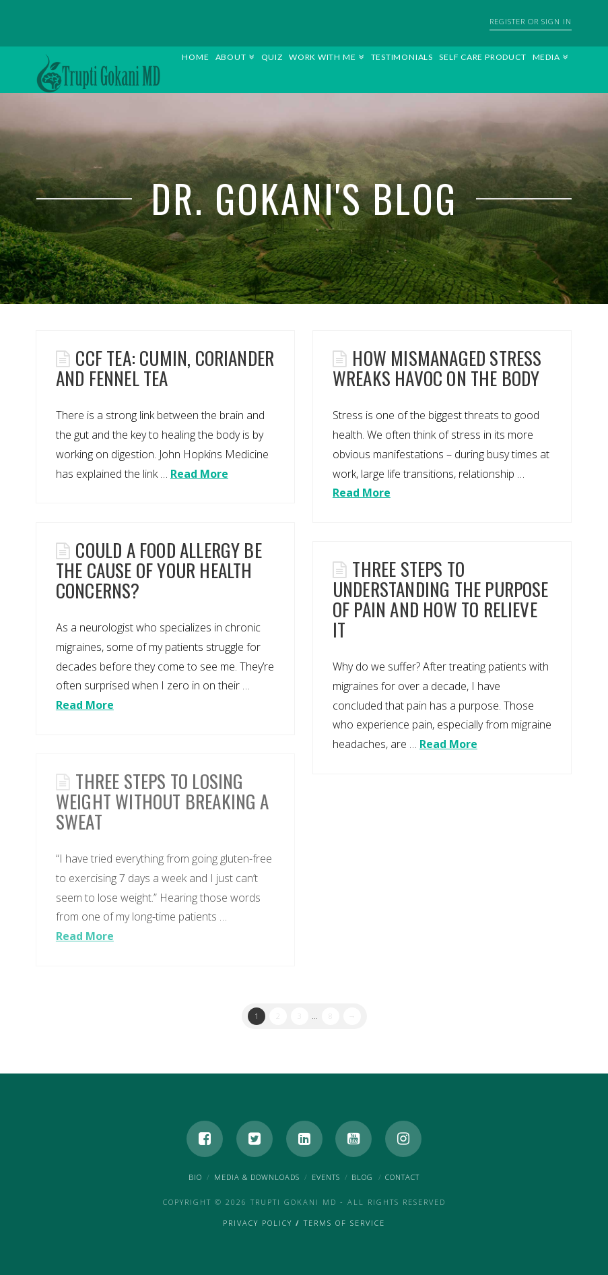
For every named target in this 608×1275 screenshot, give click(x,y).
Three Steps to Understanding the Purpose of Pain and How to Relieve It (441, 599)
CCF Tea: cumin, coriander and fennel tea (165, 368)
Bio (195, 1177)
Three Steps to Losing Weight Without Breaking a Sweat (162, 801)
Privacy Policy (257, 1223)
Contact (402, 1177)
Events (326, 1177)
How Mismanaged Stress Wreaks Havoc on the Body (437, 368)
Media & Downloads (257, 1177)
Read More (199, 473)
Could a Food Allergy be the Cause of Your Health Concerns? (159, 570)
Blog (362, 1177)
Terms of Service (344, 1223)
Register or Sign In (530, 21)
